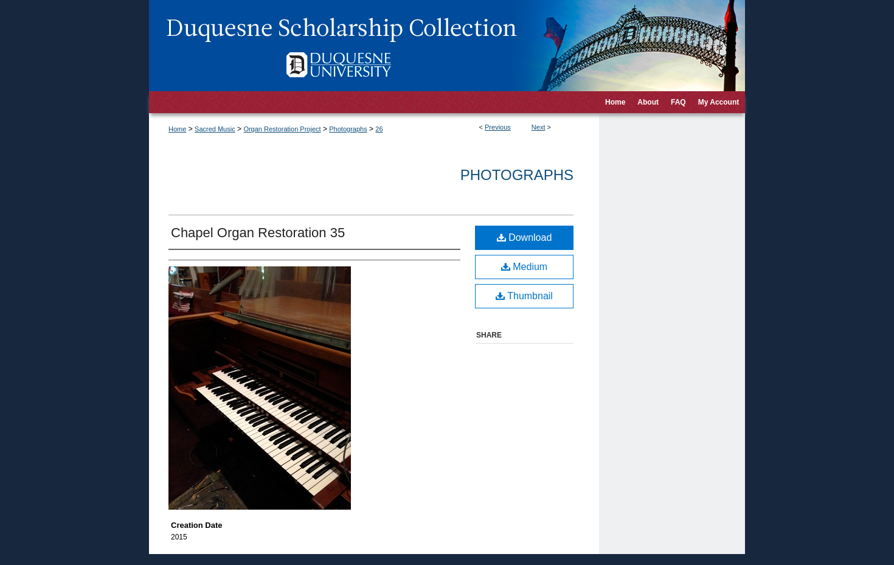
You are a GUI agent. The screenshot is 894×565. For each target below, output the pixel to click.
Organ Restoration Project (282, 129)
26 (379, 129)
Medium (524, 267)
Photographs (348, 129)
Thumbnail (524, 296)
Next (539, 127)
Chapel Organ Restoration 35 (258, 232)
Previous (498, 127)
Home (177, 129)
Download (524, 237)
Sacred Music (215, 129)
